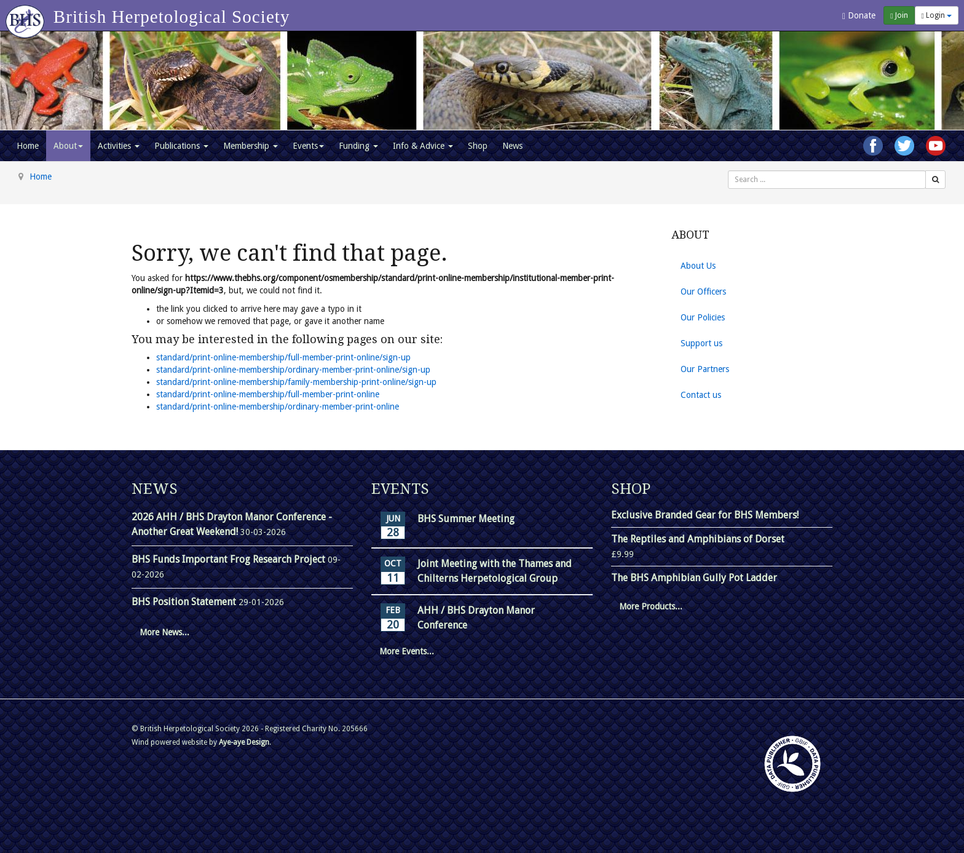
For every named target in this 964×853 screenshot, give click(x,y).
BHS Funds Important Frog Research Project (230, 559)
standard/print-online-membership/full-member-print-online (267, 394)
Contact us (701, 395)
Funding (358, 146)
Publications (181, 146)
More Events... (406, 651)
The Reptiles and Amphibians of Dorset (697, 539)
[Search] (935, 179)
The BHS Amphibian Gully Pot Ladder (694, 578)
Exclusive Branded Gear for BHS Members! (705, 515)
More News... (164, 632)
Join (898, 15)
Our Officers (703, 291)
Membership (250, 146)
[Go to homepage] (26, 15)
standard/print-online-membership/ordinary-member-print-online (277, 406)
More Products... (650, 606)
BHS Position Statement (185, 602)
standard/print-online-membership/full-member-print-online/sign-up (283, 357)
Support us (701, 343)
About (68, 146)
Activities (119, 146)
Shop (478, 146)
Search (728, 170)
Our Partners (705, 369)
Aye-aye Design (244, 742)
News (512, 146)
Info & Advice (423, 146)
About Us (698, 266)
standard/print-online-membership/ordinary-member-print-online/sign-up (293, 370)
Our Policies (703, 317)
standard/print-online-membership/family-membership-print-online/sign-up (296, 382)
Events (308, 146)
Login (937, 15)
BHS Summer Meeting (466, 519)
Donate (858, 15)
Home (28, 146)
